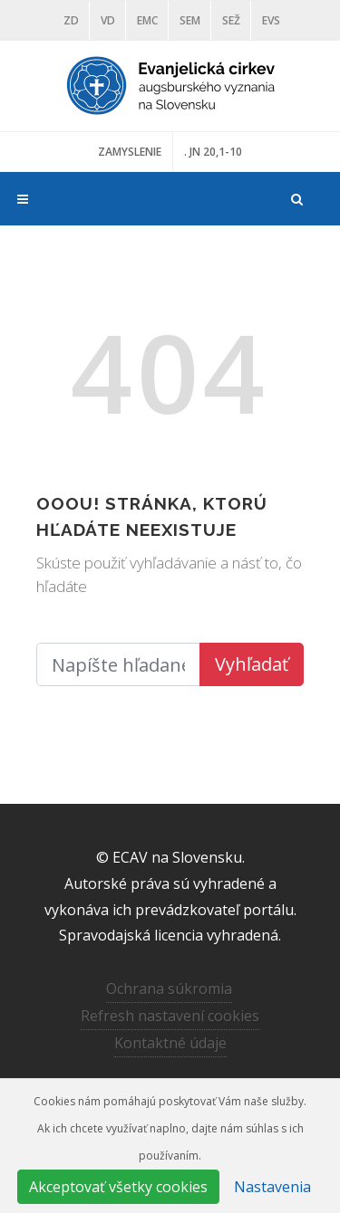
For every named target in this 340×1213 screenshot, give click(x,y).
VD (108, 20)
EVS (271, 20)
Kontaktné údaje (170, 1043)
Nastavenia (272, 1187)
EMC (147, 20)
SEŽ (231, 20)
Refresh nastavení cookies (170, 1016)
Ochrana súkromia (169, 988)
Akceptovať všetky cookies (118, 1187)
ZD (71, 20)
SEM (190, 20)
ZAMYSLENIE (129, 151)
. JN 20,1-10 (213, 151)
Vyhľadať (251, 664)
